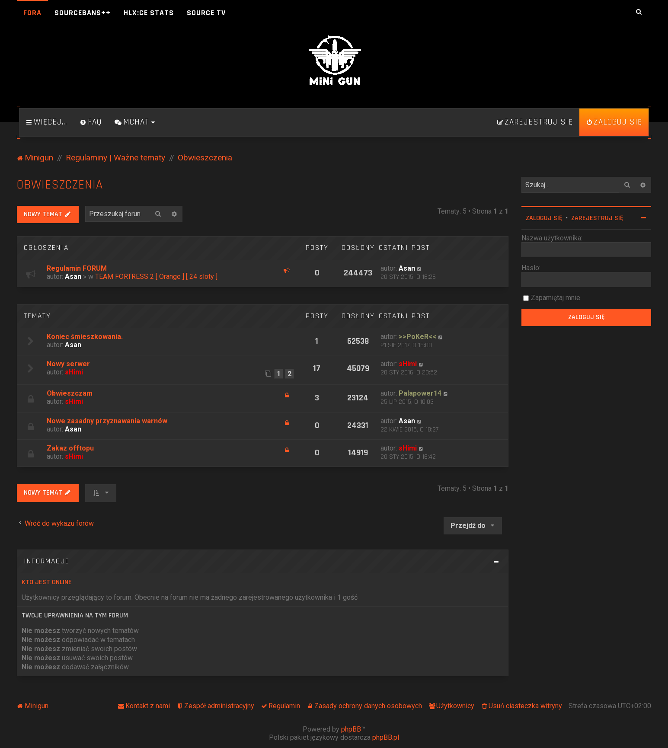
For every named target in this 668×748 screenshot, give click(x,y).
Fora (32, 13)
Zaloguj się (544, 218)
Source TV (206, 13)
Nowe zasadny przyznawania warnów (107, 421)
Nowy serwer (68, 364)
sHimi (74, 372)
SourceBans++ (82, 13)
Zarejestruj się (597, 218)
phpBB (351, 729)
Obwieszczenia (60, 185)
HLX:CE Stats (149, 13)
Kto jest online (47, 582)
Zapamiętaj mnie (555, 298)
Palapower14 (420, 393)
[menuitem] (91, 122)
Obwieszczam (70, 393)
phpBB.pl (385, 737)
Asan (73, 276)
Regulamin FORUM (77, 268)
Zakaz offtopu (70, 448)
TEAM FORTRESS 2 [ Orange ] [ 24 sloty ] (156, 276)
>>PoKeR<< (417, 336)
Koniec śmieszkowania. (85, 336)
